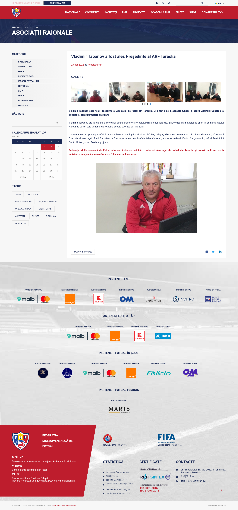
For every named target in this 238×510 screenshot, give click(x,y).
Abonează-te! (57, 3)
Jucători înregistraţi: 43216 (119, 485)
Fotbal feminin (45, 209)
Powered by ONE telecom (217, 505)
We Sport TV (20, 223)
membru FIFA (164, 445)
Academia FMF (22, 100)
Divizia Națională (23, 209)
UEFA (17, 90)
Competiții (22, 66)
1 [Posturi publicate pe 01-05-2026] (44, 147)
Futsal (18, 194)
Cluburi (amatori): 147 (116, 480)
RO (218, 3)
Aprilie (23, 177)
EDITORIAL (20, 85)
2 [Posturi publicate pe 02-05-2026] (51, 147)
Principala (17, 27)
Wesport (20, 105)
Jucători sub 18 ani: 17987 (119, 493)
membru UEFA (109, 445)
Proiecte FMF (23, 76)
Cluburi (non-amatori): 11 (118, 490)
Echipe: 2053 (112, 476)
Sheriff (35, 216)
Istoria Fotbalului (25, 80)
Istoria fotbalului (23, 202)
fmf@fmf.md (188, 476)
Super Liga (51, 216)
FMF (36, 27)
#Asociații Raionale (83, 252)
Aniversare (20, 216)
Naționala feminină (48, 202)
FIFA (18, 95)
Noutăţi (28, 27)
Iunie (51, 177)
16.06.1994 (177, 445)
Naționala (33, 194)
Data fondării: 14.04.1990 (118, 472)
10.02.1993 (122, 445)
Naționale (21, 61)
